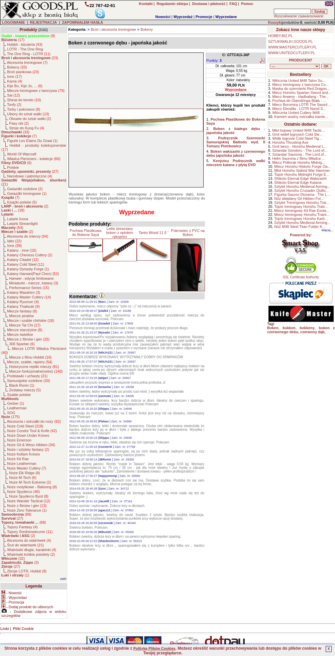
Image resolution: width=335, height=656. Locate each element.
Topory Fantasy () (22, 527)
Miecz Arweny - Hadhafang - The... (300, 97)
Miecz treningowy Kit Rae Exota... (301, 211)
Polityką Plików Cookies (154, 648)
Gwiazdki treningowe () (26, 193)
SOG (11, 413)
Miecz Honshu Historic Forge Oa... (302, 166)
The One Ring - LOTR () (28, 54)
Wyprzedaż (183, 17)
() (28, 36)
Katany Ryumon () (23, 302)
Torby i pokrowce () (23, 109)
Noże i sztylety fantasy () (28, 449)
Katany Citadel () (22, 260)
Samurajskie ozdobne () (28, 381)
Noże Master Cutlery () (26, 468)
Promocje (204, 17)
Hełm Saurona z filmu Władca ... (298, 158)
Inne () (14, 77)
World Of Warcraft (21, 154)
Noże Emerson (19, 440)
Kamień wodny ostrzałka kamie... (301, 117)
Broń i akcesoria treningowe (113, 29)
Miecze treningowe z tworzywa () (36, 91)
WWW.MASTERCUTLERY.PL (292, 47)
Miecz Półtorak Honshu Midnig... (298, 162)
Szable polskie (19, 395)
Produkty (28, 29)
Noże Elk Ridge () (24, 473)
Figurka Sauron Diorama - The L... (302, 194)
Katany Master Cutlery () (29, 297)
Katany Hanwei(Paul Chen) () (33, 274)
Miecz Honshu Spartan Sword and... (301, 93)
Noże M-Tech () (22, 478)
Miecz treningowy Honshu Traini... (301, 215)
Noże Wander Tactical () (28, 501)
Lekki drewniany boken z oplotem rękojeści (119, 233)
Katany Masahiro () (23, 292)
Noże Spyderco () (23, 492)
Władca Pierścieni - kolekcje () (34, 159)
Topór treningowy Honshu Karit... (301, 219)
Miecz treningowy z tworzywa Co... (300, 85)
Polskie (13, 167)
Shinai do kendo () (24, 100)
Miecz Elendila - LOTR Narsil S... (299, 109)
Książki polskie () (22, 202)
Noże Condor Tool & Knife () (32, 431)
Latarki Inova (17, 219)
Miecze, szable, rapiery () (29, 362)
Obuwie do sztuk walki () (30, 119)
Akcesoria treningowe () (27, 62)
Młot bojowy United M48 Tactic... (298, 130)
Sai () (13, 95)
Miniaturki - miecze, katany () (33, 283)
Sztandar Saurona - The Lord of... (299, 154)
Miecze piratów (21, 316)
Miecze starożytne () (24, 330)
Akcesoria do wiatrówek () (29, 540)
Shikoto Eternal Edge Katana (297, 182)
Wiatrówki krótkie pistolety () (31, 554)
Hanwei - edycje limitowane (31, 278)
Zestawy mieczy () (25, 390)
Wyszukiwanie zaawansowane (298, 16)
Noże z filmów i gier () (26, 506)
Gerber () (15, 403)
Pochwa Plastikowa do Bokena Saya (86, 233)
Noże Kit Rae (18, 459)
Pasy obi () (19, 123)
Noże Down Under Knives (28, 435)
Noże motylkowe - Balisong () (32, 487)
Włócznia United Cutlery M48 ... (298, 113)
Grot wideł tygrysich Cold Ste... (297, 134)
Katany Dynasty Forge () (28, 269)
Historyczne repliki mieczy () (34, 367)
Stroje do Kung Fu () (26, 128)
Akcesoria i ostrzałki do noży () (34, 421)
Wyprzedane (226, 17)
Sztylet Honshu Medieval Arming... (302, 186)
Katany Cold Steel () (25, 264)
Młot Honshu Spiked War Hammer (302, 170)
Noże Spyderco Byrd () (28, 496)
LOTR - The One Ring (25, 49)
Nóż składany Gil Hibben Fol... (299, 198)
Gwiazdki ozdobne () (24, 189)
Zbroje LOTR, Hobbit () (26, 571)
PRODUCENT (300, 60)
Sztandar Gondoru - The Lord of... (299, 150)
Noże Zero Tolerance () (26, 510)
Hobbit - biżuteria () (24, 44)
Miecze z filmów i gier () (28, 339)
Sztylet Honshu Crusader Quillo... (301, 190)
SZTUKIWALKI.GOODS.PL (290, 41)
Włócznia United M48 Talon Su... (298, 81)
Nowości (163, 17)
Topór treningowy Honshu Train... (301, 207)
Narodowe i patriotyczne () (29, 176)
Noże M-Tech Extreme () (30, 482)
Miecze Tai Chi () (24, 325)
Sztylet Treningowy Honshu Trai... (301, 203)
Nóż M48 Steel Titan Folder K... (299, 227)
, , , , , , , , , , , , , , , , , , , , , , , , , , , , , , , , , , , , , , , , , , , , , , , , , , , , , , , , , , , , (295, 66)
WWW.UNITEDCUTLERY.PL (291, 53)
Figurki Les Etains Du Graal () (32, 141)
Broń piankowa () (23, 72)
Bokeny (146, 29)
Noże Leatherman (21, 464)
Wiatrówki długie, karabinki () (31, 550)
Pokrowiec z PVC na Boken (188, 233)
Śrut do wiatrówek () (25, 545)
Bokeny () (17, 67)
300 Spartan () (21, 344)
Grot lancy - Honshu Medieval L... (299, 146)
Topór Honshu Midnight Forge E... (301, 174)
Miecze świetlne (20, 335)
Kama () (14, 81)
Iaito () (14, 241)
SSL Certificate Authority (301, 275)
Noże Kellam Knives (23, 454)
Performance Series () (29, 288)
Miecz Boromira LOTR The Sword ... (301, 105)
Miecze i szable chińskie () (30, 320)
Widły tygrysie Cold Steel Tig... (297, 138)
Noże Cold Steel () (25, 426)
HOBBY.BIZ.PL (280, 36)
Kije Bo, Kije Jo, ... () (24, 86)
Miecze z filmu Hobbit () (30, 357)
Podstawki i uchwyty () (27, 376)
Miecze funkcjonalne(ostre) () (36, 371)
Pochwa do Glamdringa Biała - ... (299, 101)
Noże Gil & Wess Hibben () (31, 445)
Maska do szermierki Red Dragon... (301, 89)
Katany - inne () (21, 250)
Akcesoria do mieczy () (27, 236)
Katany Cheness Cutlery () (29, 255)
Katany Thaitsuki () (23, 306)
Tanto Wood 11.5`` (154, 233)
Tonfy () (14, 105)
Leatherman (17, 408)
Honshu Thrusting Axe (290, 142)
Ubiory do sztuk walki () (28, 114)
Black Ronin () (21, 385)
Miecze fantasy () (22, 311)
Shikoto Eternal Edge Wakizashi (300, 178)
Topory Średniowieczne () (29, 532)
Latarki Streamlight (22, 224)
